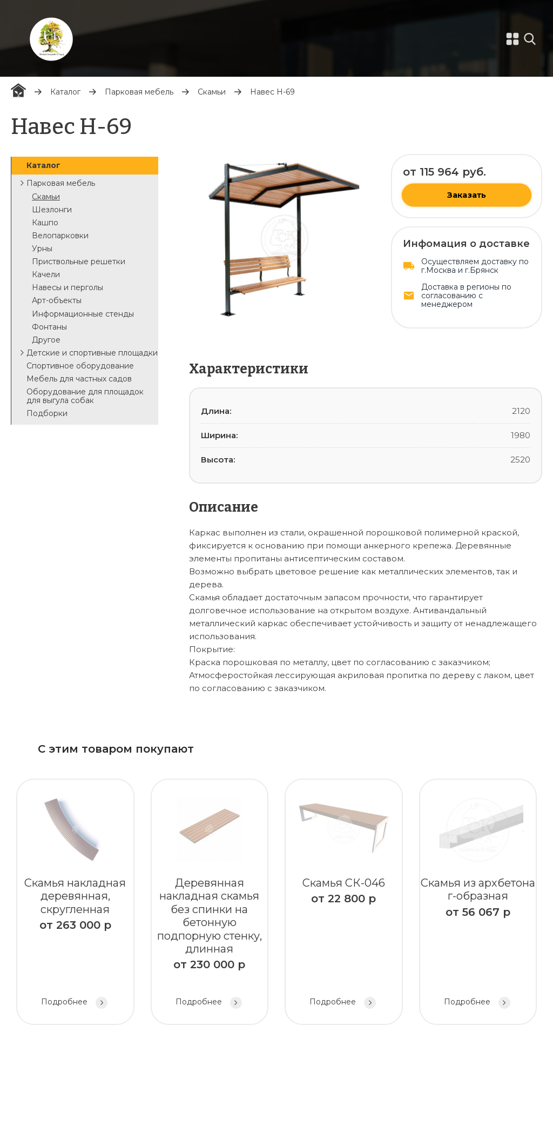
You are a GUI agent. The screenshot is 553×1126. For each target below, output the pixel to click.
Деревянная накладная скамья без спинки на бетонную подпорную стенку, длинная (210, 903)
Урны (42, 248)
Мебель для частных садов (79, 379)
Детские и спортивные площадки (92, 353)
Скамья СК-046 (344, 903)
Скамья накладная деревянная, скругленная (75, 903)
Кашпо (45, 222)
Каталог (65, 92)
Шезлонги (52, 210)
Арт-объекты (57, 300)
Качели (46, 274)
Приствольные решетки (78, 261)
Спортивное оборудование (80, 366)
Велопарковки (60, 235)
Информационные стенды (83, 314)
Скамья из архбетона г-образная (478, 903)
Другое (46, 340)
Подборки (47, 413)
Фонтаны (49, 327)
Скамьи (212, 92)
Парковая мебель (139, 92)
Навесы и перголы (67, 287)
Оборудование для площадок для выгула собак (85, 396)
